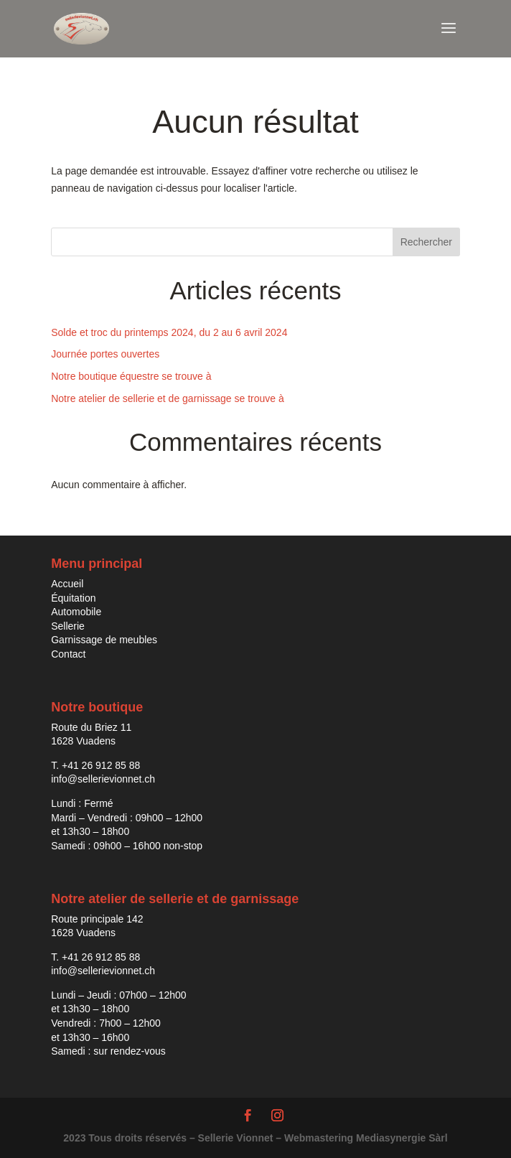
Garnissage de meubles (104, 639)
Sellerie (68, 626)
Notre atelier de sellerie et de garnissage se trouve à (167, 398)
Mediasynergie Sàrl (402, 1138)
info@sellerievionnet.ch (103, 779)
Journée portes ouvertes (105, 354)
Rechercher (426, 242)
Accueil (67, 583)
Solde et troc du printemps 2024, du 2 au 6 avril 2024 (169, 332)
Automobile (76, 611)
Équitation (73, 598)
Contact (68, 654)
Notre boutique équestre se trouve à (131, 376)
